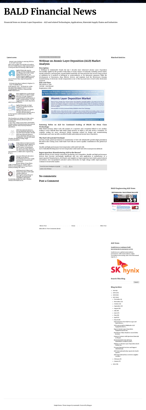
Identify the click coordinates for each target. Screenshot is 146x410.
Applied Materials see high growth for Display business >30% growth (24, 106)
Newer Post (43, 226)
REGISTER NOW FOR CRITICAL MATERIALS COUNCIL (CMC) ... (123, 340)
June (115, 313)
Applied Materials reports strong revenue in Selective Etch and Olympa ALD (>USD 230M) (25, 72)
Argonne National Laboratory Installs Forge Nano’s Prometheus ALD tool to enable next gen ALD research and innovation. (25, 158)
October (116, 304)
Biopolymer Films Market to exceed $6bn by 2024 (126, 333)
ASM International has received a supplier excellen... (126, 355)
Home (73, 226)
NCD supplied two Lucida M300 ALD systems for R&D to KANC (25, 94)
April (115, 317)
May (115, 315)
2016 (114, 364)
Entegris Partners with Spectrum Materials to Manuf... (126, 337)
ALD (45, 169)
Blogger (89, 405)
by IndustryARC (53, 70)
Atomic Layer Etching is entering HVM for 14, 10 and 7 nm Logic (21, 62)
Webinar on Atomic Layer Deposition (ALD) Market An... (126, 344)
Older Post (103, 226)
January (116, 361)
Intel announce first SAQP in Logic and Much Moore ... (125, 322)
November (117, 301)
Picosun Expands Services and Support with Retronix (125, 348)
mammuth (76, 405)
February (117, 359)
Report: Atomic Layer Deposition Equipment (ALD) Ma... (123, 329)
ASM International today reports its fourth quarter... (126, 351)
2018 (114, 295)
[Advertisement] (65, 39)
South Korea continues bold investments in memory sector (122, 248)
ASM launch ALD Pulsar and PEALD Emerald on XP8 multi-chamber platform (25, 172)
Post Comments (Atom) (53, 228)
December (117, 299)
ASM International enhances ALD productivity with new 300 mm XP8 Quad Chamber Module (25, 131)
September (117, 306)
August (116, 308)
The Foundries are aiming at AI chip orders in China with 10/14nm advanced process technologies (21, 120)
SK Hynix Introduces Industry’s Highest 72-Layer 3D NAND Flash (22, 84)
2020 (114, 290)
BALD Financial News (50, 11)
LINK (49, 88)
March (116, 319)
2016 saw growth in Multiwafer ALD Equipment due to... (124, 326)
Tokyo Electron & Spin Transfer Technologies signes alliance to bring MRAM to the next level (25, 144)
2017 (114, 297)
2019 (114, 292)
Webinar (49, 169)
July (115, 310)
